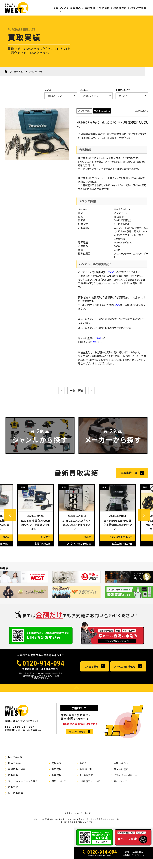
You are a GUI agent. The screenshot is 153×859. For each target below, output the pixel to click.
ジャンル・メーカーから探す (23, 781)
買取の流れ (57, 763)
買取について (61, 8)
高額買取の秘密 (17, 769)
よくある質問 (91, 666)
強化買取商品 (15, 793)
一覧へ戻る (76, 390)
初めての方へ (15, 763)
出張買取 (56, 775)
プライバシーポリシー (125, 775)
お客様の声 (120, 8)
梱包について (58, 781)
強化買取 (104, 8)
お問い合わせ (138, 8)
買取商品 (75, 8)
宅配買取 (56, 769)
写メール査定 (121, 769)
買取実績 (90, 8)
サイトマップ (120, 781)
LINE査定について (90, 781)
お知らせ (84, 763)
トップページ (15, 757)
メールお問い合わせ (125, 666)
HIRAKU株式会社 (81, 813)
